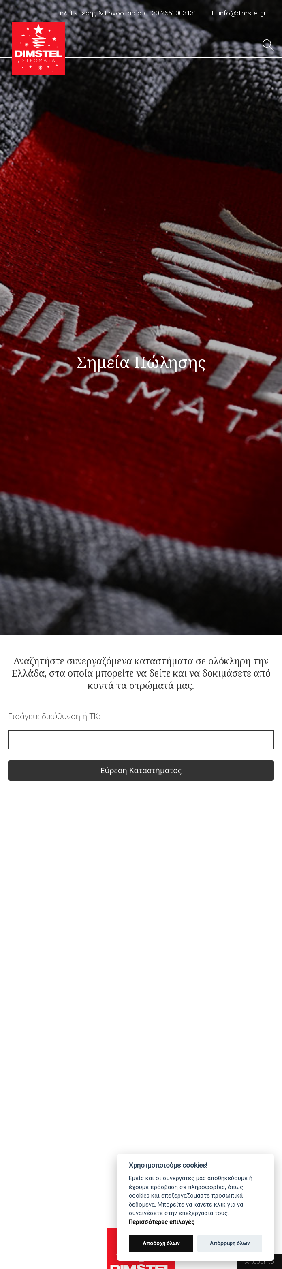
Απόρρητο (259, 1261)
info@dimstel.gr (242, 13)
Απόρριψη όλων (230, 1243)
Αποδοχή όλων (161, 1243)
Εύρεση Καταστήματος (141, 770)
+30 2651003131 (172, 13)
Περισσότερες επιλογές (161, 1222)
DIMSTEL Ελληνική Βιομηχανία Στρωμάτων (38, 48)
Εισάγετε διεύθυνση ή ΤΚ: (54, 716)
